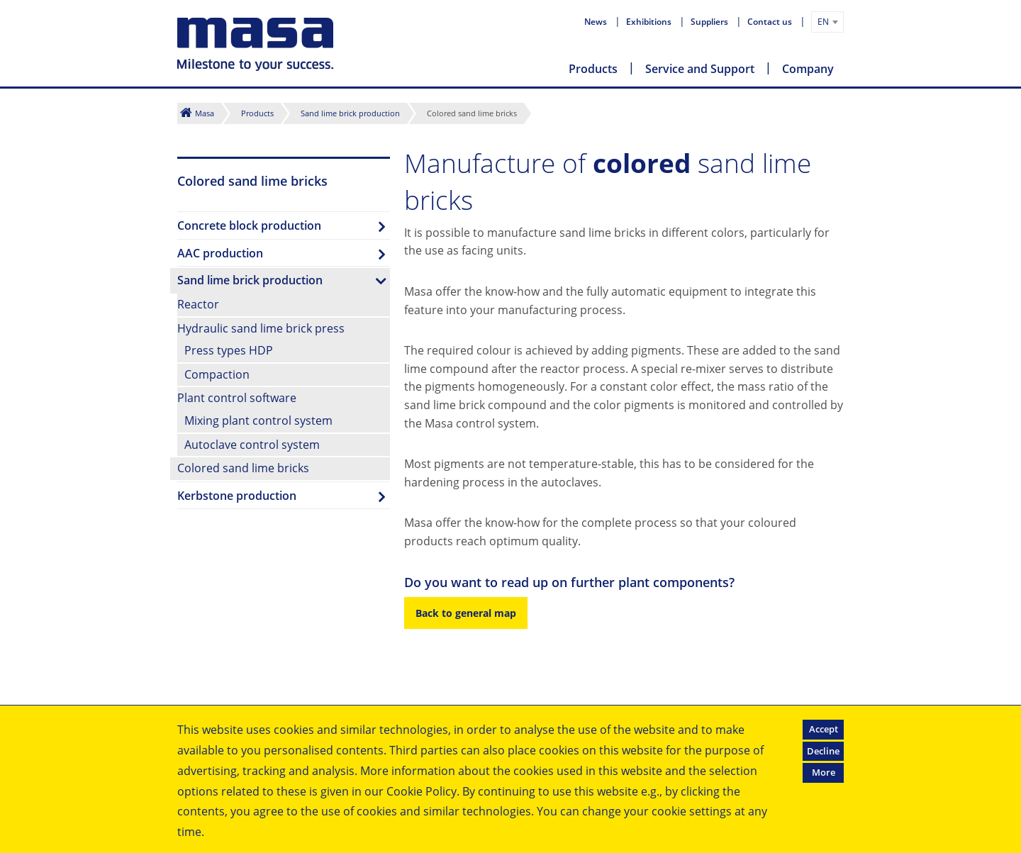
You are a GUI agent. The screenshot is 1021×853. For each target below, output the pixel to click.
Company (808, 69)
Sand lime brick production (350, 113)
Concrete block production (249, 225)
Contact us (770, 22)
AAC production (220, 253)
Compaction (217, 374)
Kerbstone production (236, 495)
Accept (823, 729)
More (823, 772)
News (596, 22)
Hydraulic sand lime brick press (261, 328)
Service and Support (699, 69)
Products (593, 69)
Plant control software (236, 398)
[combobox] (827, 22)
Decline (823, 751)
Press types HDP (228, 350)
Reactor (198, 304)
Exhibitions (650, 22)
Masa (204, 113)
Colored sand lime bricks (243, 468)
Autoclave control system (252, 444)
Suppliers (710, 22)
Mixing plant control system (258, 420)
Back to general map (465, 613)
